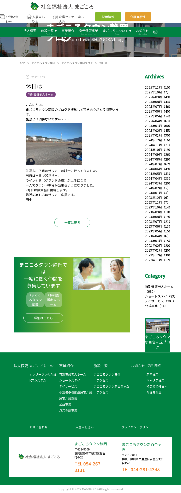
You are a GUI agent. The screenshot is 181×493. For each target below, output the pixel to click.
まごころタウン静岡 (43, 63)
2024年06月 (153, 168)
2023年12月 (153, 197)
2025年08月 (153, 101)
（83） (172, 296)
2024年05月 (153, 173)
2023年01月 (153, 250)
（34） (163, 305)
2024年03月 (153, 183)
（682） (151, 291)
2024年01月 (153, 192)
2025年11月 (153, 87)
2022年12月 (153, 255)
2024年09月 (153, 154)
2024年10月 (153, 149)
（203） (170, 301)
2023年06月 (153, 226)
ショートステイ (156, 296)
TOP (22, 63)
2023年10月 (153, 207)
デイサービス (154, 301)
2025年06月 (153, 111)
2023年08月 (153, 216)
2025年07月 (153, 106)
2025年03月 (153, 125)
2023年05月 (153, 231)
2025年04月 (153, 120)
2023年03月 (153, 240)
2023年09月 (153, 211)
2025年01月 (153, 135)
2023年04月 (153, 235)
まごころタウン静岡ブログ (77, 63)
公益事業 (151, 305)
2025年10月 (153, 92)
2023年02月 (153, 245)
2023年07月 (153, 221)
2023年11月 (153, 202)
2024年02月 (153, 187)
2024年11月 (153, 144)
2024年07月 (153, 164)
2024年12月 (153, 140)
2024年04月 (153, 178)
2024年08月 (153, 159)
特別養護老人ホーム (159, 286)
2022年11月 (153, 259)
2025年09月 (153, 96)
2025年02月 (153, 130)
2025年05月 (153, 116)
